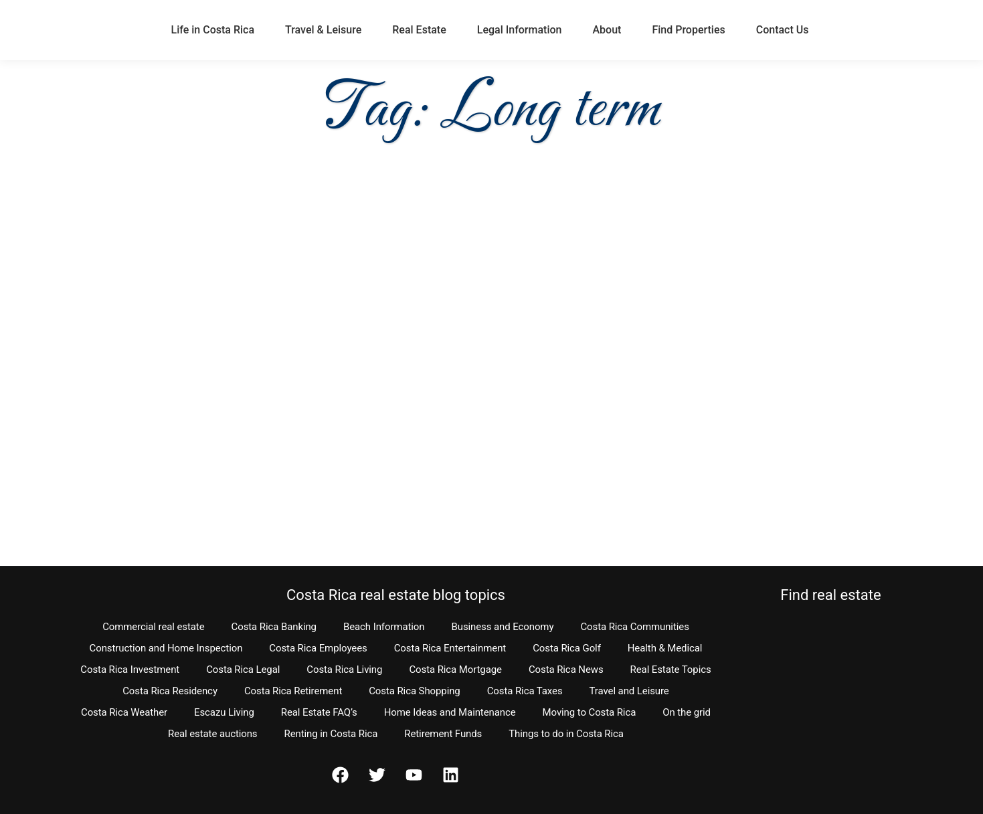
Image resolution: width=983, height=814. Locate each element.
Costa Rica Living (344, 670)
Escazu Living (224, 712)
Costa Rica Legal (243, 670)
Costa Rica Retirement (293, 691)
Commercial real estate (153, 627)
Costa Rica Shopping (414, 691)
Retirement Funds (443, 734)
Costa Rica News (566, 670)
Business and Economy (502, 627)
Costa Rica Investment (129, 670)
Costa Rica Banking (274, 627)
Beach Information (384, 627)
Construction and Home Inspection (166, 648)
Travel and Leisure (629, 691)
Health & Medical (665, 648)
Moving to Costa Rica (589, 712)
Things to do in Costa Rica (566, 734)
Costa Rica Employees (318, 648)
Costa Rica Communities (634, 627)
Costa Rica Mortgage (455, 670)
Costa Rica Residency (169, 691)
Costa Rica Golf (567, 648)
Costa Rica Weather (124, 712)
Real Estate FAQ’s (319, 712)
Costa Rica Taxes (525, 691)
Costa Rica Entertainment (450, 648)
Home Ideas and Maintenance (450, 712)
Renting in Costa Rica (331, 734)
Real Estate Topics (670, 670)
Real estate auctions (212, 734)
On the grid (686, 712)
